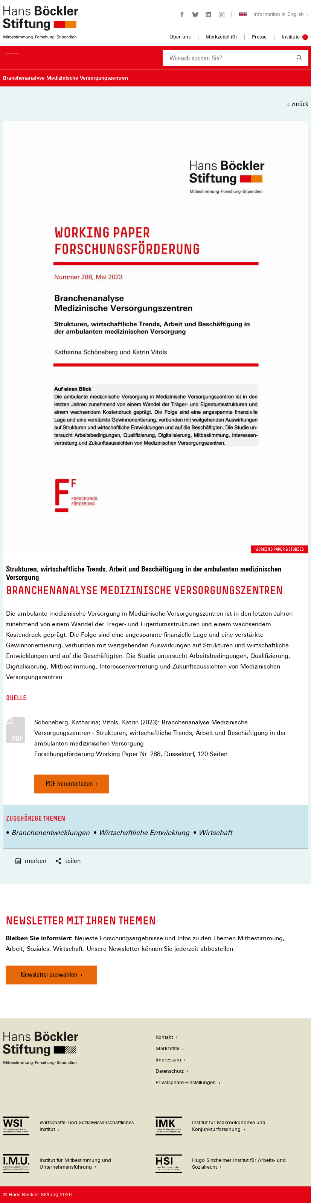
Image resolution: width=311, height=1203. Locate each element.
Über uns (180, 37)
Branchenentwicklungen (50, 832)
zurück (300, 104)
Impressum (168, 1060)
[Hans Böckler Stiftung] (40, 1062)
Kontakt (164, 1037)
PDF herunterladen (69, 783)
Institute (291, 37)
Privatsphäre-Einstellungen (186, 1082)
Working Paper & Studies (279, 549)
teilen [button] (68, 860)
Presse (259, 37)
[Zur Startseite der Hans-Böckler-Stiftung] (40, 35)
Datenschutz (170, 1071)
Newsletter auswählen (49, 974)
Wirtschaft (215, 832)
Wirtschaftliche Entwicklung (144, 832)
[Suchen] (299, 58)
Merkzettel (167, 1048)
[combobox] (227, 58)
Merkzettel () (221, 37)
